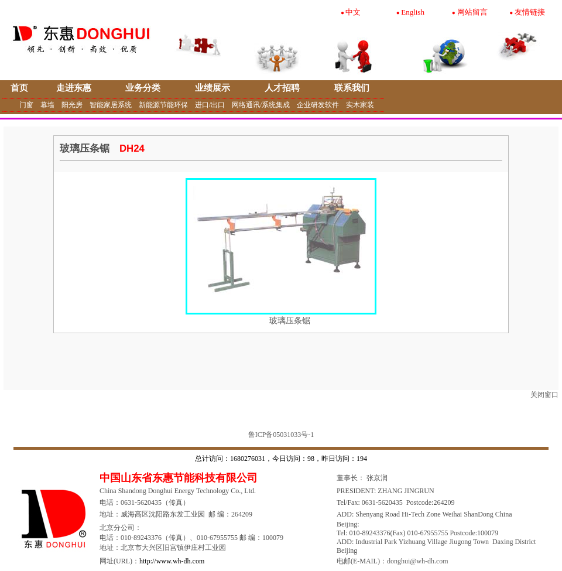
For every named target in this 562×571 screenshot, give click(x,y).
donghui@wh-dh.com (417, 561)
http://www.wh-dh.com (171, 561)
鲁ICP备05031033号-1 (281, 434)
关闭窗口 (544, 395)
